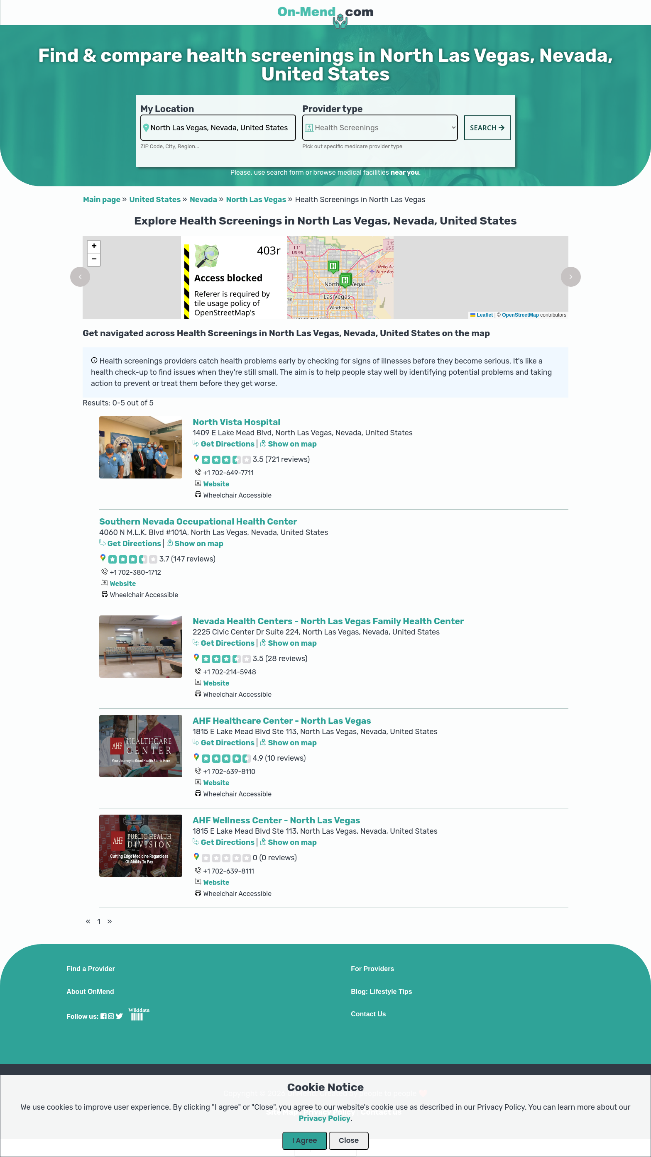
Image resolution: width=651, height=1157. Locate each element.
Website (216, 484)
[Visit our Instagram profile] (111, 1016)
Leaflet (481, 315)
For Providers (372, 969)
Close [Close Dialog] (349, 1140)
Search (487, 127)
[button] (80, 277)
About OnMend (90, 992)
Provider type (332, 109)
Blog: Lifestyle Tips (381, 992)
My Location (167, 109)
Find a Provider (90, 969)
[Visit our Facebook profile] (103, 1016)
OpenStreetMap (520, 315)
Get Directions (224, 444)
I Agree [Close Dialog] (304, 1140)
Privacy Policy (324, 1118)
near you (405, 172)
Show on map (288, 444)
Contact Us (368, 1014)
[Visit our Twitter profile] (119, 1016)
